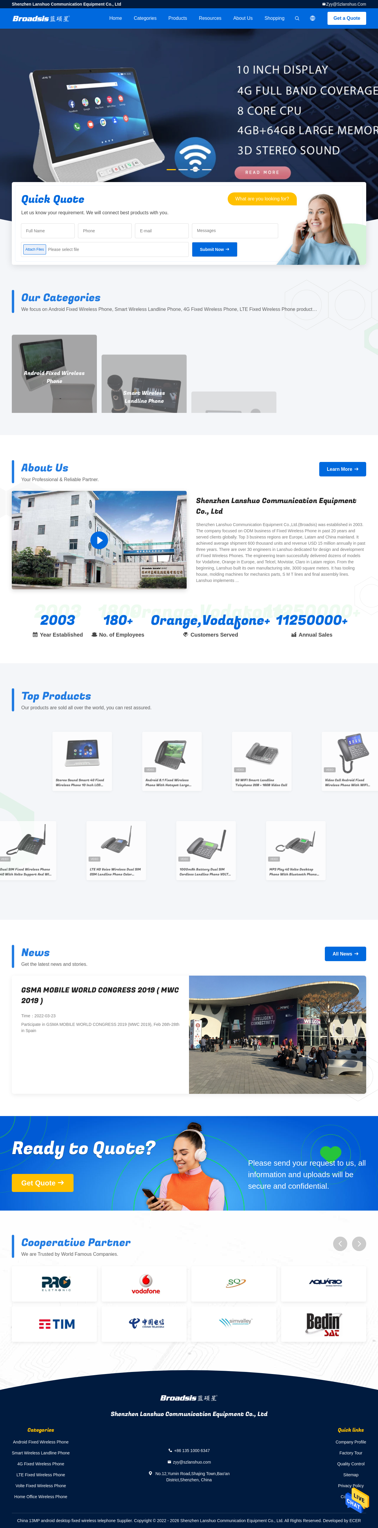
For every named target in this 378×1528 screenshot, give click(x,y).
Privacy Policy (351, 1485)
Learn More (339, 469)
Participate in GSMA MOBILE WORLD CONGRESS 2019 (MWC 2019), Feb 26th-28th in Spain (100, 1027)
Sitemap (351, 1474)
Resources (210, 18)
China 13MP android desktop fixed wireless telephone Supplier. (75, 1520)
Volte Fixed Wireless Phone (40, 1485)
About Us (243, 18)
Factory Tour (350, 1453)
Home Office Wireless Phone (40, 1496)
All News (342, 953)
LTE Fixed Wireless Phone (41, 1474)
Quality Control (351, 1464)
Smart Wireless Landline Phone (41, 1453)
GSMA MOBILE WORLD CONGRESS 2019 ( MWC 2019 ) (100, 995)
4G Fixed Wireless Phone (40, 1464)
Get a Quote (346, 18)
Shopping (275, 18)
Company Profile (351, 1442)
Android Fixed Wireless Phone (41, 1442)
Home (115, 18)
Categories (145, 18)
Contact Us (351, 1496)
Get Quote (38, 1183)
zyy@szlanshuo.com (346, 4)
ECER (355, 1520)
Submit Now (212, 249)
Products (177, 18)
